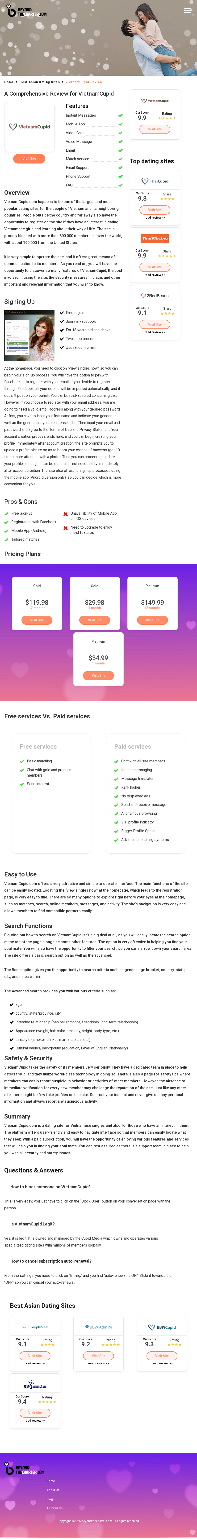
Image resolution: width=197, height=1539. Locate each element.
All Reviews (54, 1509)
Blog (49, 1500)
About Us (52, 1491)
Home (50, 1482)
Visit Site (155, 129)
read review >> (154, 218)
